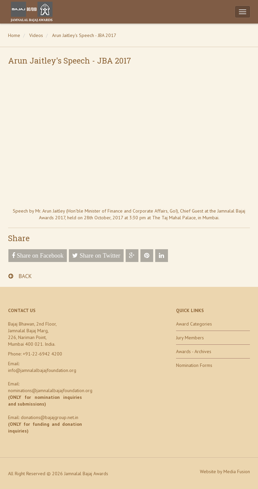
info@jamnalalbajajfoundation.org (42, 370)
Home (14, 35)
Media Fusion (236, 471)
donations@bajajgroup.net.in (49, 417)
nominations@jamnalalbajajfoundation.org (50, 390)
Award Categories (194, 324)
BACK (20, 276)
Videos (36, 35)
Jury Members (190, 338)
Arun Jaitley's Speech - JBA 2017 (84, 35)
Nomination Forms (194, 365)
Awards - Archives (193, 351)
